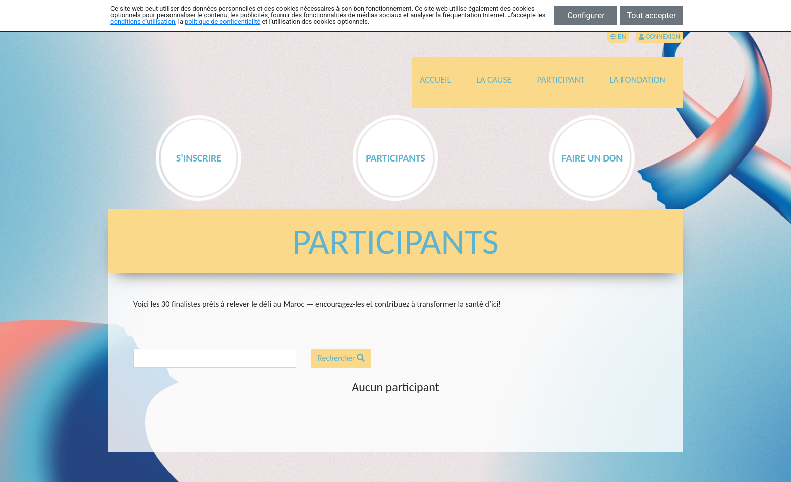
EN (618, 36)
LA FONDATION (637, 79)
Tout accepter (651, 15)
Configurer (585, 15)
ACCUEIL (435, 79)
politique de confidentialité (222, 21)
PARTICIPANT (560, 79)
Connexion (659, 36)
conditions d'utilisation (142, 21)
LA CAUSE (494, 79)
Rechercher (341, 358)
